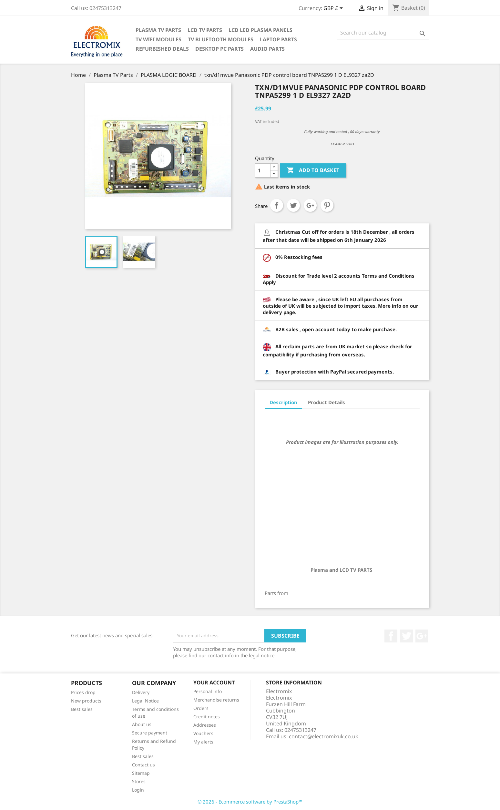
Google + (421, 636)
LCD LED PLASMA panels (260, 30)
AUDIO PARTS (267, 48)
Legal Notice (145, 701)
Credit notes (206, 716)
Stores (139, 781)
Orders (201, 708)
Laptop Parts (278, 39)
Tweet (293, 205)
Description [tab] (283, 402)
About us (141, 724)
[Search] (383, 32)
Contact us (143, 765)
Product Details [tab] (326, 402)
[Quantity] (262, 170)
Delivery (140, 692)
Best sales (82, 709)
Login (138, 790)
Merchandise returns (216, 700)
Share (276, 205)
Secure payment (149, 733)
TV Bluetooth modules (220, 39)
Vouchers (203, 733)
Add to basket (313, 170)
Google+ (310, 205)
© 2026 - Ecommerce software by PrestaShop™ (250, 801)
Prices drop (83, 692)
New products (86, 701)
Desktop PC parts (219, 48)
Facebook (390, 636)
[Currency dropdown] (334, 9)
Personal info (207, 691)
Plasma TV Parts (158, 30)
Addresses (204, 725)
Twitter (406, 636)
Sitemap (141, 773)
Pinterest (327, 205)
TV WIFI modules (158, 39)
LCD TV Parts (205, 30)
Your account (214, 682)
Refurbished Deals (162, 48)
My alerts (203, 742)
